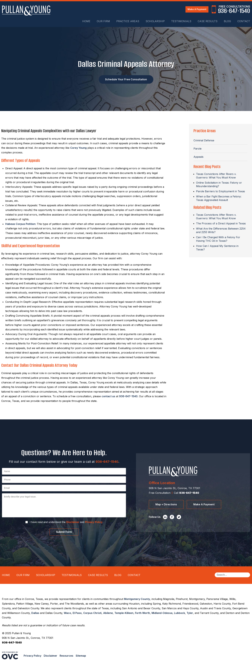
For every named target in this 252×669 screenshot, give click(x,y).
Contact (243, 21)
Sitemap (81, 655)
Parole (198, 148)
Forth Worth (142, 613)
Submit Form (64, 532)
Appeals (198, 156)
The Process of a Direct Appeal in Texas (221, 223)
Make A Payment (197, 9)
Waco (67, 613)
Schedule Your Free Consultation (126, 79)
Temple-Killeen (123, 613)
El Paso (77, 613)
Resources (66, 655)
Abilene (108, 613)
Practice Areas (127, 21)
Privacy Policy (94, 522)
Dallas (35, 613)
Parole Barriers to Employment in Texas (220, 191)
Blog (227, 21)
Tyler (190, 613)
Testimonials (181, 21)
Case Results (207, 21)
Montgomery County (137, 599)
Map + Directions (166, 504)
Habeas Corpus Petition (20, 224)
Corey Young (78, 147)
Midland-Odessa (162, 613)
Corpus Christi (92, 613)
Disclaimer (72, 522)
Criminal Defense (204, 140)
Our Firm (103, 21)
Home (86, 21)
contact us (108, 396)
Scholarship (155, 21)
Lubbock (179, 613)
